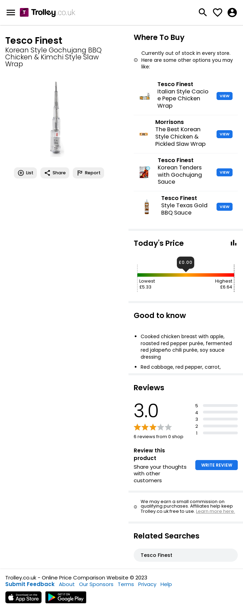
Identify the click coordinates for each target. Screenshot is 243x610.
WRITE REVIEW (216, 465)
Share (55, 172)
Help (166, 584)
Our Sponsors (96, 584)
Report (88, 172)
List (25, 172)
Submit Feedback (30, 584)
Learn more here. (215, 511)
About (67, 584)
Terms (126, 584)
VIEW (224, 96)
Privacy (147, 584)
